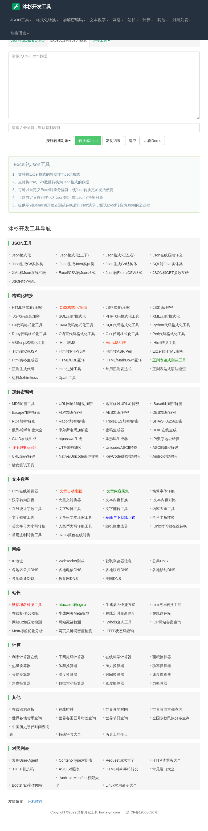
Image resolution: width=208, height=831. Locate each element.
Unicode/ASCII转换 (121, 447)
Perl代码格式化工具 (168, 334)
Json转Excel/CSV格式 (123, 273)
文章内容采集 (117, 491)
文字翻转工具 (116, 509)
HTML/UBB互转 (72, 360)
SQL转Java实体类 (167, 264)
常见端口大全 (163, 769)
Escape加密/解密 (26, 412)
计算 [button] (147, 20)
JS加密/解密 (162, 307)
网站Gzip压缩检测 (27, 622)
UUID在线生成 (164, 430)
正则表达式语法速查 (169, 369)
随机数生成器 (116, 526)
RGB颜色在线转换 (74, 535)
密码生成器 (114, 430)
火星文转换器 (70, 500)
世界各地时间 (116, 709)
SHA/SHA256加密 (167, 421)
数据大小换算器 (72, 683)
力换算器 (159, 683)
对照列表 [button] (181, 20)
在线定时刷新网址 (120, 613)
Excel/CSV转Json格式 (68, 40)
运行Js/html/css (25, 378)
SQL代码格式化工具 (122, 325)
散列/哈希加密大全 (27, 430)
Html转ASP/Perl (118, 351)
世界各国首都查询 (167, 709)
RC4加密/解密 (23, 421)
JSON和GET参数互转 (170, 273)
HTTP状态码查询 (119, 631)
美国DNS (113, 578)
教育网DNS (68, 578)
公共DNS (160, 561)
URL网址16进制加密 (76, 404)
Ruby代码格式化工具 (29, 334)
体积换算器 (68, 666)
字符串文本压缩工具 (75, 517)
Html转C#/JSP (24, 351)
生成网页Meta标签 (74, 613)
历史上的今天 (116, 734)
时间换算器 (114, 674)
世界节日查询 (116, 718)
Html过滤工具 (70, 369)
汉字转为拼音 (23, 500)
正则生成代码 (23, 369)
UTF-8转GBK (70, 447)
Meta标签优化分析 (27, 631)
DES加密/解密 (164, 412)
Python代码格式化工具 (171, 325)
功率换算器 (161, 666)
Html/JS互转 (115, 342)
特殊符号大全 (70, 734)
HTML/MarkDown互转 (123, 360)
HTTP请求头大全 (166, 760)
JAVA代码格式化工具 (76, 325)
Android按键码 (164, 456)
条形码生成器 (116, 439)
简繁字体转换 (163, 491)
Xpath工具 (67, 378)
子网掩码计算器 (72, 657)
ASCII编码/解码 (165, 447)
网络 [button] (118, 20)
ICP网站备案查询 (166, 622)
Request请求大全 (119, 760)
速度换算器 (161, 674)
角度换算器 (21, 683)
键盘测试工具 (23, 465)
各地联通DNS (116, 570)
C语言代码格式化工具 (77, 334)
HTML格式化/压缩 (27, 307)
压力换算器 (114, 666)
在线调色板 (161, 613)
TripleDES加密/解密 (121, 421)
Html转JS (67, 342)
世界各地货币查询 (27, 718)
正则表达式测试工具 (169, 360)
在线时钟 (66, 709)
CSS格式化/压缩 (73, 307)
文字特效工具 (23, 517)
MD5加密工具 (23, 404)
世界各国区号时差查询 (77, 718)
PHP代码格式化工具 (122, 316)
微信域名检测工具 (27, 604)
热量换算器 (21, 666)
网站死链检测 (70, 622)
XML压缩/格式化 (166, 316)
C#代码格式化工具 (27, 325)
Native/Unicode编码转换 (79, 456)
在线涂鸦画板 (23, 709)
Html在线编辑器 (25, 491)
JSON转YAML (23, 281)
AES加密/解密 (117, 412)
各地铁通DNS (23, 578)
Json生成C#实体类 (27, 264)
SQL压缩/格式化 (72, 316)
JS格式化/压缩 (117, 307)
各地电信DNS (70, 570)
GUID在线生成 (24, 439)
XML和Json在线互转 (29, 273)
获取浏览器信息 (118, 561)
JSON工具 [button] (21, 20)
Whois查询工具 (118, 622)
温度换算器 (68, 674)
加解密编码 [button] (74, 20)
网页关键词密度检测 (75, 631)
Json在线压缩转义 (167, 255)
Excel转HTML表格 (167, 351)
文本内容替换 (116, 500)
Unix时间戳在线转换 (169, 526)
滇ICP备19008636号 (142, 812)
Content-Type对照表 (75, 760)
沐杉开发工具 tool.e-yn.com (98, 812)
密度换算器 (114, 683)
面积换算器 (161, 657)
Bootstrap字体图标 (27, 785)
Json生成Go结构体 (121, 264)
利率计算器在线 (25, 657)
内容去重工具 (163, 509)
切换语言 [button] (19, 33)
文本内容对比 (164, 500)
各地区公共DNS (25, 570)
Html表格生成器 (25, 360)
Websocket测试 (71, 561)
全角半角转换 (163, 517)
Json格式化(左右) (119, 255)
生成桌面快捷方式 (120, 604)
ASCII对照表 (69, 769)
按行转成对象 (58, 140)
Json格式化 (21, 255)
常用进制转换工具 (27, 535)
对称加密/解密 (70, 412)
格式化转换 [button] (47, 20)
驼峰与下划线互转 (120, 517)
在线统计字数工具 (27, 509)
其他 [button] (162, 20)
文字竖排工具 (70, 509)
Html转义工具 (164, 342)
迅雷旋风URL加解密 (122, 404)
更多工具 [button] (101, 40)
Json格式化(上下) (74, 255)
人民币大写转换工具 (75, 526)
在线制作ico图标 (25, 613)
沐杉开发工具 (31, 6)
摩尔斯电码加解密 (73, 430)
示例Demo (152, 140)
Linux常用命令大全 (121, 785)
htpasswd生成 (70, 439)
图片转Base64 (24, 447)
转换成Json (88, 140)
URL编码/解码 (23, 456)
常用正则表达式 (118, 369)
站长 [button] (133, 20)
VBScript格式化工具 (28, 342)
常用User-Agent (25, 760)
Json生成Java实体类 (28, 40)
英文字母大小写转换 (29, 526)
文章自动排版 (70, 491)
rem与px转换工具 (166, 604)
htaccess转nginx (72, 604)
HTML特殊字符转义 (121, 769)
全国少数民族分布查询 (171, 718)
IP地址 (17, 561)
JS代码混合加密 (26, 316)
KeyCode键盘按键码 (122, 456)
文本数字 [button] (99, 20)
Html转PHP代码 (72, 351)
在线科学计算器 (118, 657)
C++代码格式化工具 (121, 334)
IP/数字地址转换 (165, 439)
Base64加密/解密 (167, 404)
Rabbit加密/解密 (72, 421)
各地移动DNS (163, 570)
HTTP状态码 (23, 769)
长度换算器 (21, 674)
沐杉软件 (35, 801)
